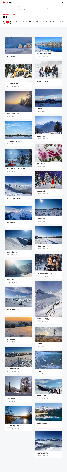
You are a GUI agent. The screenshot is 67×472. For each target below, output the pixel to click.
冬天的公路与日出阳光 (13, 113)
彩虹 (4, 23)
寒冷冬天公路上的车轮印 (43, 246)
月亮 (11, 23)
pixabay (9, 59)
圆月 (51, 21)
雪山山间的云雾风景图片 (43, 453)
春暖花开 (15, 21)
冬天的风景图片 (11, 279)
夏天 (11, 21)
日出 (57, 21)
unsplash (39, 276)
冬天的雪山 (40, 108)
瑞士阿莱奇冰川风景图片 (43, 319)
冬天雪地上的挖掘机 (12, 84)
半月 (44, 21)
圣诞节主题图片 (41, 191)
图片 (19, 6)
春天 (8, 23)
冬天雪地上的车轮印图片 (13, 368)
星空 (23, 21)
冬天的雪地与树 (11, 56)
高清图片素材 (12, 14)
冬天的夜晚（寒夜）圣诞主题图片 (16, 168)
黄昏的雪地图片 (11, 339)
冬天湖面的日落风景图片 (13, 426)
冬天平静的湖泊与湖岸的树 (44, 53)
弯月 (47, 21)
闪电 (30, 21)
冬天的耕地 (40, 343)
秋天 (4, 21)
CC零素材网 (6, 14)
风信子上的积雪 (41, 163)
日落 (40, 21)
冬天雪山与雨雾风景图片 (13, 198)
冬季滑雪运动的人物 (42, 396)
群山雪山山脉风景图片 (13, 309)
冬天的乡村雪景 (11, 398)
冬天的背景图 (40, 371)
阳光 (54, 21)
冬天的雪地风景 (41, 218)
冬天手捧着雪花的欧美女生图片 (45, 273)
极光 (27, 21)
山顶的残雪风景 (41, 136)
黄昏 (34, 21)
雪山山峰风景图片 (12, 222)
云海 (37, 21)
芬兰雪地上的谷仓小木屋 (13, 141)
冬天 (5, 17)
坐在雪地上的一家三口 (42, 81)
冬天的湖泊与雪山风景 (42, 423)
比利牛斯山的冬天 (12, 252)
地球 (20, 21)
